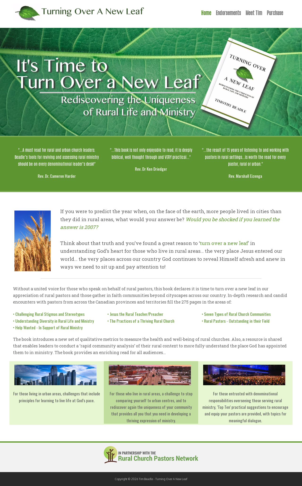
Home (206, 12)
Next (296, 82)
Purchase (275, 12)
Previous (6, 82)
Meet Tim (254, 12)
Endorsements (228, 12)
